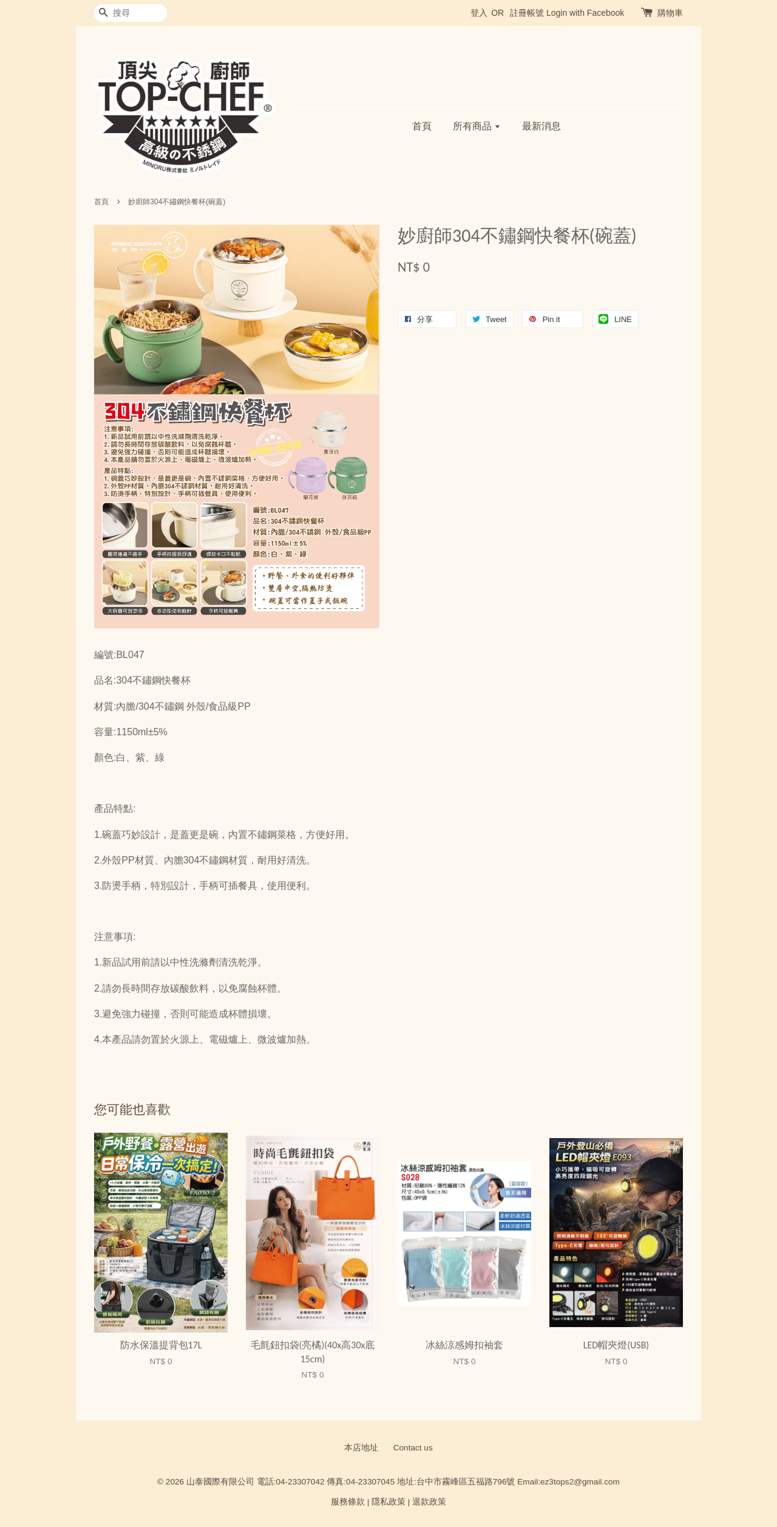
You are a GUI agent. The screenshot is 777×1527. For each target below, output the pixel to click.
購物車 (670, 13)
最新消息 (541, 126)
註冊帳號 (527, 13)
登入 (478, 13)
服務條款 (348, 1501)
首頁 (422, 126)
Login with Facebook (585, 13)
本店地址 (361, 1447)
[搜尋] (130, 13)
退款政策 (429, 1501)
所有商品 (477, 126)
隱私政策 (388, 1501)
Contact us (413, 1447)
